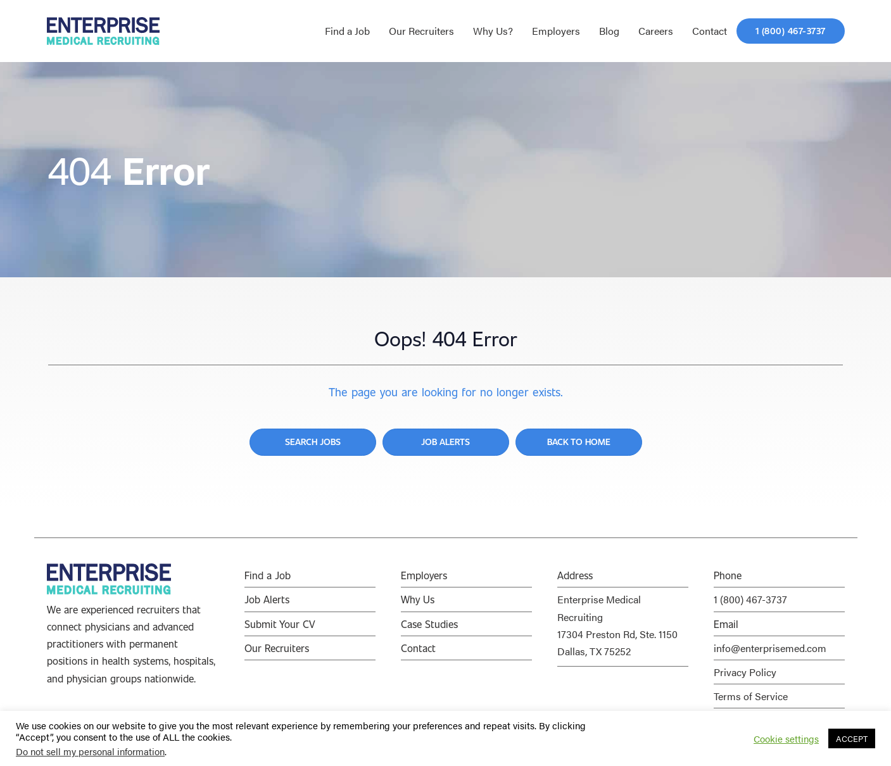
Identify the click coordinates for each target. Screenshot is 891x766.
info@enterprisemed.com (770, 648)
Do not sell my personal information (90, 751)
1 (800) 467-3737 (750, 599)
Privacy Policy (745, 672)
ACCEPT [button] (852, 738)
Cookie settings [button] (786, 738)
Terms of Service (751, 696)
